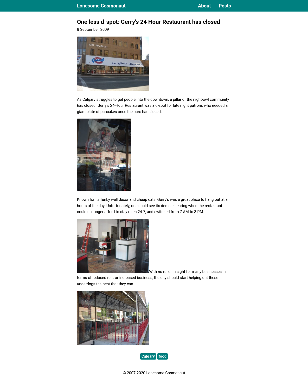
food (163, 356)
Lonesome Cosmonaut (101, 6)
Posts (225, 6)
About (204, 6)
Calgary (148, 356)
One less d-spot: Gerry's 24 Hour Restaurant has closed (148, 22)
